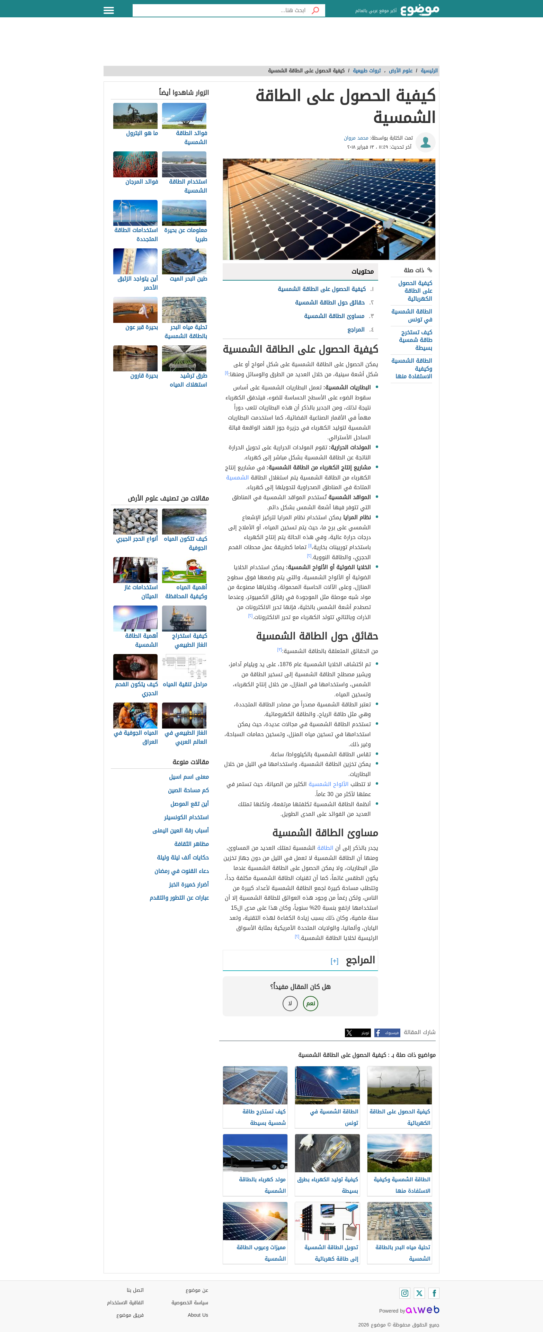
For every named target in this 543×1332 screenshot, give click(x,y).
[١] (227, 373)
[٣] (279, 649)
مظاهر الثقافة (191, 844)
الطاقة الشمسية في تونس (411, 315)
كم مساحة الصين (188, 791)
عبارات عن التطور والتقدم (179, 898)
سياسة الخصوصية (189, 1302)
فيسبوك (392, 1033)
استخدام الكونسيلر (186, 818)
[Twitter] (419, 1293)
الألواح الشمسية (329, 784)
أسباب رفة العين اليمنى (180, 831)
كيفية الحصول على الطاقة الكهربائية (415, 291)
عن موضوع (197, 1290)
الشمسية (237, 477)
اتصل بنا (135, 1290)
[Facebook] (433, 1293)
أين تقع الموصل (189, 804)
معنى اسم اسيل (189, 777)
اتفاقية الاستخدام (125, 1302)
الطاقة (325, 848)
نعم (310, 1003)
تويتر (365, 1033)
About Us (198, 1315)
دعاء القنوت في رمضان (181, 871)
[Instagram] (404, 1293)
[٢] (309, 555)
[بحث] (315, 10)
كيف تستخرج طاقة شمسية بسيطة (415, 340)
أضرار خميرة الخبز (189, 885)
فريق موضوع (130, 1315)
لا (290, 1003)
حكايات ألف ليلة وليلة (183, 858)
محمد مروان (356, 138)
